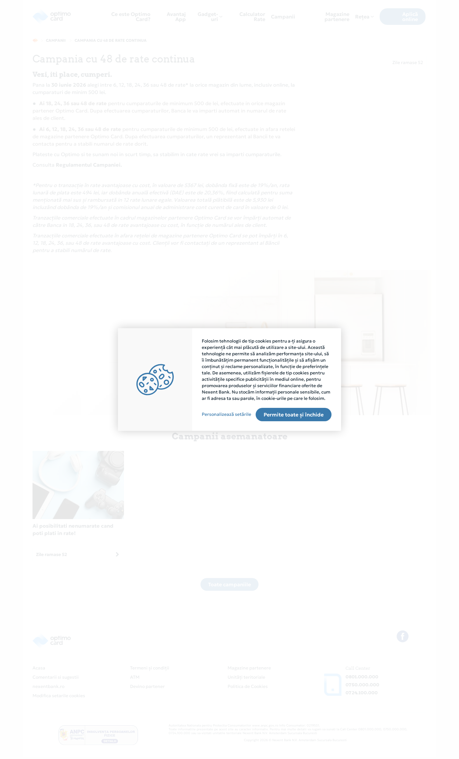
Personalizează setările (226, 414)
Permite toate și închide (294, 414)
